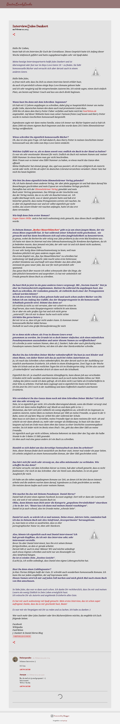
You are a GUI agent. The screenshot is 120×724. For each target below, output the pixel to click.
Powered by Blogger (60, 716)
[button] (14, 34)
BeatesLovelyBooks (19, 4)
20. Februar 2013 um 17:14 (41, 658)
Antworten (25, 670)
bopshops (64, 720)
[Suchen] (35, 4)
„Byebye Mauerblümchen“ (46, 229)
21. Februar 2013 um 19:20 (35, 675)
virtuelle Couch (21, 636)
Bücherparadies (26, 658)
